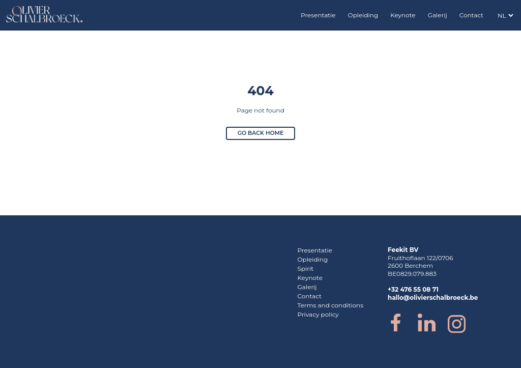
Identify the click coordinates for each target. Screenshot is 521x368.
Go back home (261, 133)
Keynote (402, 15)
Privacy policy (318, 314)
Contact (471, 15)
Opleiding (363, 15)
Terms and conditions (331, 305)
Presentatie (318, 15)
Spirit (305, 268)
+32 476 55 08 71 (413, 289)
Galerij (437, 15)
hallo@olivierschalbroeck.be (433, 297)
